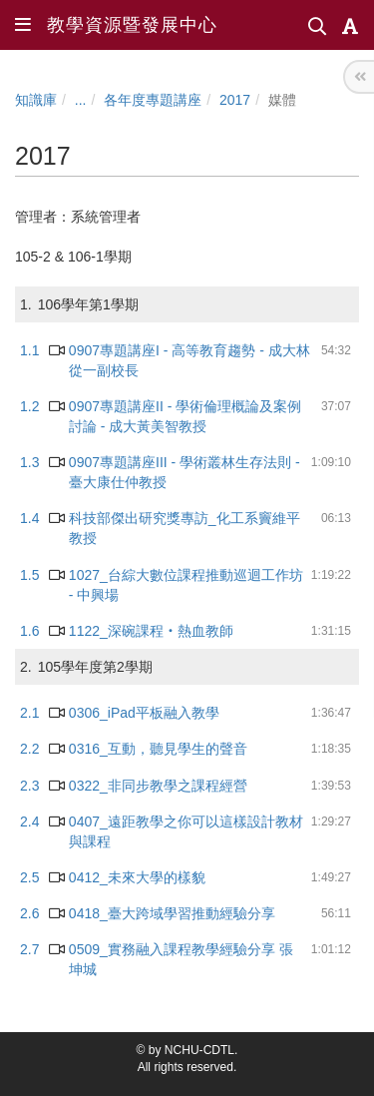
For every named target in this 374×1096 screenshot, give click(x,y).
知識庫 (36, 100)
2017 (234, 100)
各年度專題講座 (152, 100)
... (81, 100)
